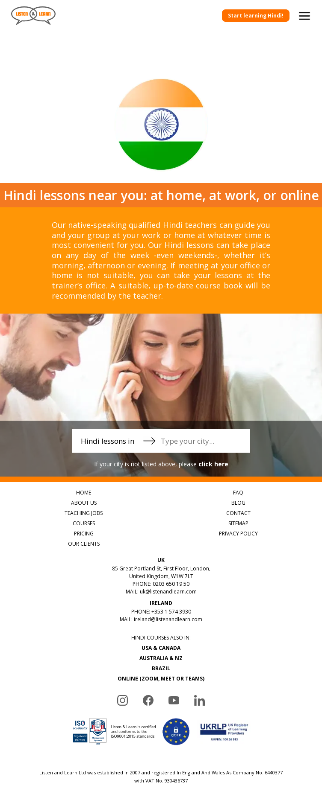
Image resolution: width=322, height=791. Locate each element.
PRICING (84, 533)
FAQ (238, 492)
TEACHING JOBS (84, 513)
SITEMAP (238, 523)
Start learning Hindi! (256, 15)
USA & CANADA (161, 647)
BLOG (238, 502)
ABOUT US (84, 502)
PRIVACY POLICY (238, 533)
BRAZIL (161, 668)
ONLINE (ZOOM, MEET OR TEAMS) (161, 678)
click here (213, 464)
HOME (83, 492)
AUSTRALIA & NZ (161, 658)
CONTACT (238, 513)
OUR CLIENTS (84, 543)
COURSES (84, 523)
